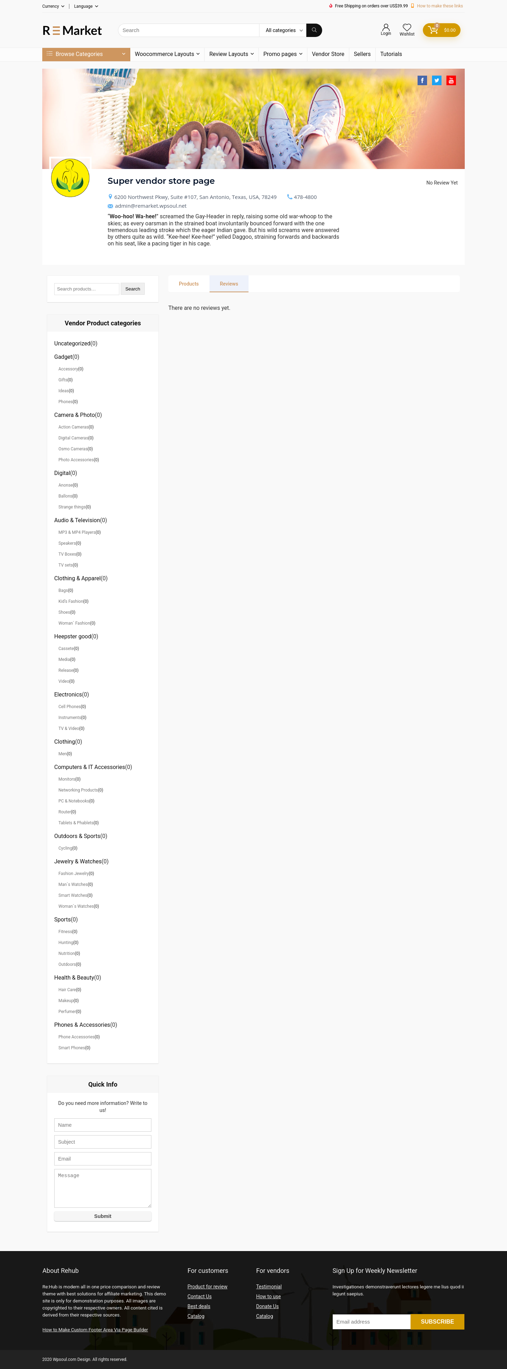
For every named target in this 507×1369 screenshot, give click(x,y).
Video (63, 681)
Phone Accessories (76, 1036)
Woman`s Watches (76, 906)
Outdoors (67, 964)
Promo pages (280, 54)
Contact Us (199, 1296)
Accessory (68, 369)
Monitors (66, 779)
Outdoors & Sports (77, 836)
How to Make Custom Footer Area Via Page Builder (95, 1329)
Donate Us (267, 1306)
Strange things (72, 507)
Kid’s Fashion (70, 601)
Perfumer (67, 1011)
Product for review (207, 1286)
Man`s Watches (73, 884)
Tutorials (391, 54)
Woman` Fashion (74, 623)
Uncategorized (72, 343)
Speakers (67, 543)
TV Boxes (67, 554)
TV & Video (68, 728)
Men (62, 753)
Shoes (64, 612)
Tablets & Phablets (75, 822)
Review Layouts (228, 54)
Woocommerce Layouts (164, 54)
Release (65, 670)
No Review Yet (442, 183)
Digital (62, 473)
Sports (62, 919)
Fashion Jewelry (73, 873)
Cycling (65, 848)
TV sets (65, 565)
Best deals (198, 1306)
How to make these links (440, 6)
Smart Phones (71, 1047)
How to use (268, 1296)
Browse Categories (75, 54)
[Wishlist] (407, 28)
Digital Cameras (73, 438)
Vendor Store (328, 54)
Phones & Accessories (82, 1024)
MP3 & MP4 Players (76, 532)
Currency (50, 6)
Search (132, 289)
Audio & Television (77, 520)
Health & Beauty (74, 977)
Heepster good (72, 636)
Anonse (65, 485)
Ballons (65, 496)
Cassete (66, 648)
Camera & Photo (74, 415)
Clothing (64, 741)
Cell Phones (69, 706)
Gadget (63, 357)
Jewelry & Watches (78, 861)
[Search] (314, 30)
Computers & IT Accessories (89, 767)
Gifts (62, 379)
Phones (65, 401)
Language (83, 6)
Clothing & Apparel (77, 578)
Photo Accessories (76, 459)
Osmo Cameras (73, 448)
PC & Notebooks (73, 801)
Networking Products (78, 790)
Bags (63, 590)
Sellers (362, 54)
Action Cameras (73, 427)
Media (64, 659)
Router (64, 811)
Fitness (65, 931)
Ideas (63, 390)
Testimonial (269, 1286)
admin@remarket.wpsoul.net (147, 205)
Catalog (195, 1316)
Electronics (68, 694)
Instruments (69, 717)
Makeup (66, 1000)
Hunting (65, 942)
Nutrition (66, 953)
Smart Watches (72, 895)
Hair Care (67, 989)
